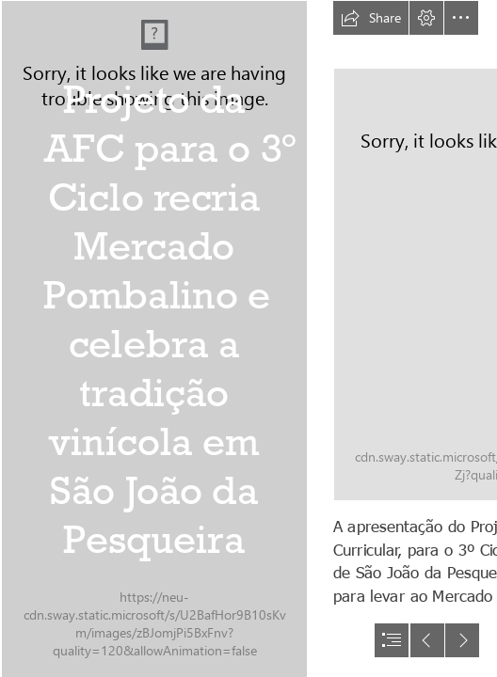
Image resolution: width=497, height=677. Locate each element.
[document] (248, 338)
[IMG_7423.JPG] (153, 338)
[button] (371, 18)
